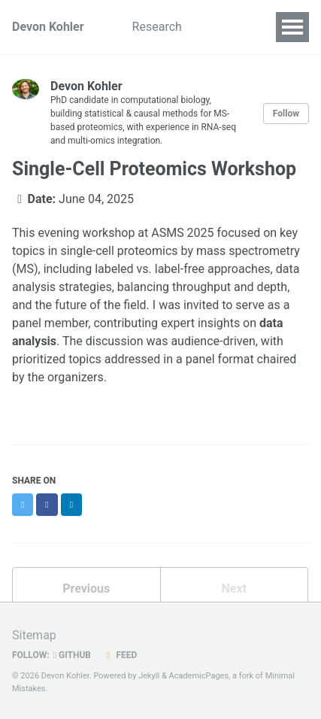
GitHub (72, 655)
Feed (119, 655)
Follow (286, 113)
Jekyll (148, 676)
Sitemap (34, 635)
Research (157, 27)
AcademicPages (198, 676)
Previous (86, 588)
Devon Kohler (48, 27)
